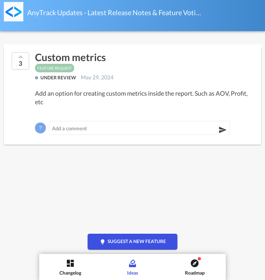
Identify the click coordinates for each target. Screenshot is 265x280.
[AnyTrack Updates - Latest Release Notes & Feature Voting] (13, 11)
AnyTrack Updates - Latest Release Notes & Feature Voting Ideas (114, 12)
